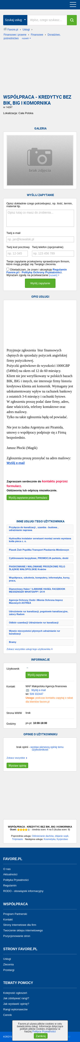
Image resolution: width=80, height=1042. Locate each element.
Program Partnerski (15, 914)
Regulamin (9, 885)
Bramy (12, 642)
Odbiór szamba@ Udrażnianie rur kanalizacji (33, 622)
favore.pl (29, 4)
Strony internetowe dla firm (19, 924)
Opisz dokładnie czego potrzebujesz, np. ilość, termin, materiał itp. (39, 205)
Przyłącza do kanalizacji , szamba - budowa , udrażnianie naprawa (33, 528)
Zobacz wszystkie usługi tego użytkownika (28, 649)
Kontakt (8, 919)
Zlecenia (8, 964)
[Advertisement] (40, 68)
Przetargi (8, 969)
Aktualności (10, 874)
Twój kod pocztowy (18, 247)
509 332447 (36, 694)
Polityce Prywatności (44, 1031)
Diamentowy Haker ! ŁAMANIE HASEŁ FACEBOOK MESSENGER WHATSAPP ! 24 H (37, 590)
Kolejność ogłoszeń (15, 992)
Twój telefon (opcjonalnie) (47, 247)
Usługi (7, 958)
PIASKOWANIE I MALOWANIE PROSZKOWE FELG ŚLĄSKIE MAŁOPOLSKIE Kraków (37, 568)
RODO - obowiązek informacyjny (23, 891)
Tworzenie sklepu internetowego (23, 930)
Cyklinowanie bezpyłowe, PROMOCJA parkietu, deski (38, 558)
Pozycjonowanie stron (16, 936)
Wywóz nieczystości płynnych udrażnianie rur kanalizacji (34, 632)
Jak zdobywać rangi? (16, 998)
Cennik (7, 1015)
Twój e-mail (13, 233)
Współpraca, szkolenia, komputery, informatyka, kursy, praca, (39, 579)
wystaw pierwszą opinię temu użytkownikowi (46, 748)
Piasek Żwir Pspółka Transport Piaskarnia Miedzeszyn (39, 549)
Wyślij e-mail (16, 463)
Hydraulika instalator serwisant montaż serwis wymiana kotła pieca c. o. (40, 540)
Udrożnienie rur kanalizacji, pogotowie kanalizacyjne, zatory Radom (38, 612)
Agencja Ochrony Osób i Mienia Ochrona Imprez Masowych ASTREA (36, 601)
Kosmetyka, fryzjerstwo (56, 839)
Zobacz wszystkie (16, 758)
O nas (7, 868)
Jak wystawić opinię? (16, 1003)
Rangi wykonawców (15, 1009)
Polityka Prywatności (16, 879)
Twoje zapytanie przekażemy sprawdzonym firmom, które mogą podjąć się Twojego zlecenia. (38, 263)
